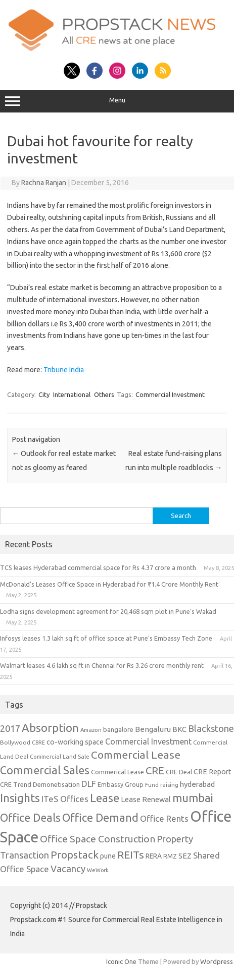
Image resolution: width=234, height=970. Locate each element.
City (44, 394)
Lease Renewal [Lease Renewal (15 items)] (146, 799)
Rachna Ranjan (43, 183)
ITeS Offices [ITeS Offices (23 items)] (64, 799)
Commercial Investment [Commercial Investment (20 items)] (148, 741)
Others (104, 394)
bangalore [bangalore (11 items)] (118, 729)
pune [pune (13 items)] (108, 856)
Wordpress (216, 961)
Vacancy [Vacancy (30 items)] (68, 869)
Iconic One (121, 961)
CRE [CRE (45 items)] (155, 770)
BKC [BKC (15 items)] (179, 729)
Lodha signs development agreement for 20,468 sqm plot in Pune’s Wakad (108, 611)
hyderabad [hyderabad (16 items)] (197, 784)
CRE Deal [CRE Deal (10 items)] (179, 771)
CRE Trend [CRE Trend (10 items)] (15, 784)
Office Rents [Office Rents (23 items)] (164, 818)
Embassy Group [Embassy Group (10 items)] (121, 784)
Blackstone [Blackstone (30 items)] (211, 728)
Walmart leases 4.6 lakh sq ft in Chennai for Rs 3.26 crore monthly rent (102, 665)
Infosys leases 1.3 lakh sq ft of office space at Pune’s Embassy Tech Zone (106, 638)
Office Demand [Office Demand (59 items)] (100, 818)
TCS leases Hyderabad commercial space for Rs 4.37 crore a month (98, 567)
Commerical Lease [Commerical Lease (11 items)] (117, 771)
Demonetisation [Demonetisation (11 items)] (56, 784)
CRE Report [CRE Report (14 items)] (212, 772)
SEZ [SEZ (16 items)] (185, 855)
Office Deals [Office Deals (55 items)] (30, 818)
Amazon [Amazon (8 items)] (91, 729)
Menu (117, 101)
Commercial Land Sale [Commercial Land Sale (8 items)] (59, 756)
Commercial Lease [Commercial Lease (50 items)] (135, 755)
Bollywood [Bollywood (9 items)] (15, 742)
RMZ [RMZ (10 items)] (170, 856)
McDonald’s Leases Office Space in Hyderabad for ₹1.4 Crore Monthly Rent (109, 584)
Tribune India (63, 370)
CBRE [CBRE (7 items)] (38, 742)
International (71, 394)
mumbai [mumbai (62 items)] (192, 797)
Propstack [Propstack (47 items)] (75, 855)
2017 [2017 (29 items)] (10, 728)
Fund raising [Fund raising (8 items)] (161, 784)
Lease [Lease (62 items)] (104, 797)
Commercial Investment (170, 394)
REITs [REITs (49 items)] (130, 854)
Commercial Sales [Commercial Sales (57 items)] (44, 770)
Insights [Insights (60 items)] (20, 797)
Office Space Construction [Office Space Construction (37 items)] (97, 838)
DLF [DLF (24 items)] (88, 783)
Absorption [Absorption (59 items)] (50, 728)
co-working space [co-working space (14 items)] (75, 742)
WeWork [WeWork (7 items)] (98, 870)
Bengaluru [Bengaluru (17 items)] (153, 729)
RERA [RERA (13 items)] (154, 856)
